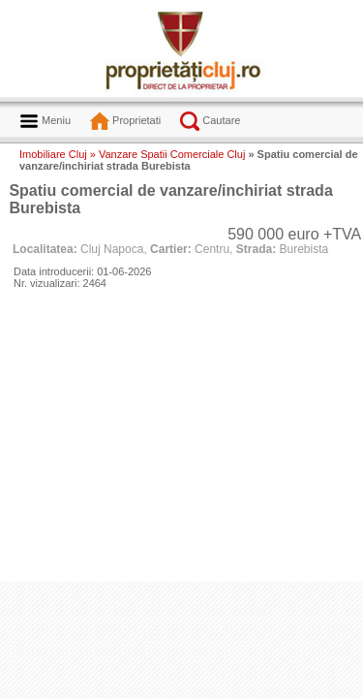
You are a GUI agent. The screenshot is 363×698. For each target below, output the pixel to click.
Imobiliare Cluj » (57, 154)
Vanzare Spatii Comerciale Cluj (172, 154)
